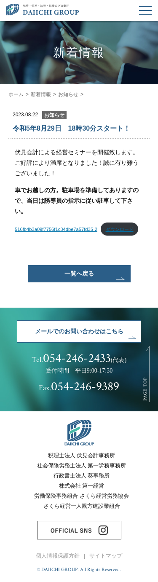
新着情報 (41, 94)
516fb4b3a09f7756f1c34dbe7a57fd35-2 (56, 229)
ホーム (16, 94)
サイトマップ (105, 556)
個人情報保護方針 (58, 556)
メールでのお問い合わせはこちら (79, 331)
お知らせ (68, 94)
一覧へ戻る (79, 273)
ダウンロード (120, 229)
